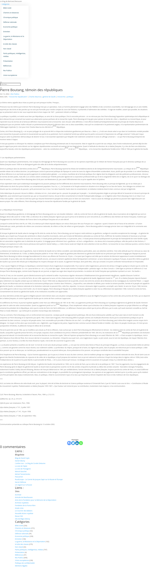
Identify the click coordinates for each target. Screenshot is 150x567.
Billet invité (7, 8)
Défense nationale (10, 22)
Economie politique (10, 27)
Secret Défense (20, 482)
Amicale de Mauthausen (24, 497)
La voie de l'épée (21, 466)
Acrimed (18, 495)
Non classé (7, 49)
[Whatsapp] (81, 443)
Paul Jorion (19, 477)
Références (7, 66)
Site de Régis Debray (22, 519)
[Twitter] (73, 443)
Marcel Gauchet (21, 471)
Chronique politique (10, 17)
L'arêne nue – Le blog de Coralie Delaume (30, 463)
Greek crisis (19, 508)
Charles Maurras (35, 97)
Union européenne (10, 75)
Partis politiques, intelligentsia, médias (14, 54)
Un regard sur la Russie (23, 485)
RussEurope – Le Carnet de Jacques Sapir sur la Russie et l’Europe (39, 479)
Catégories (5, 4)
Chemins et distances (11, 13)
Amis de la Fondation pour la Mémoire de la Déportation (35, 500)
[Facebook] (69, 443)
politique (70, 97)
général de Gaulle (49, 97)
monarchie (61, 97)
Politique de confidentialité (25, 563)
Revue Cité (19, 516)
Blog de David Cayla (22, 458)
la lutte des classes (10, 44)
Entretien (6, 31)
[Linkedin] (77, 443)
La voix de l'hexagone (23, 469)
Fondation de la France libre (25, 505)
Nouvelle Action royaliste (24, 513)
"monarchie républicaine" (18, 97)
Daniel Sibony (20, 461)
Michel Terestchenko (22, 474)
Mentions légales (21, 566)
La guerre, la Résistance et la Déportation (13, 37)
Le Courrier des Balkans (23, 511)
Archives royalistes (22, 503)
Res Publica (7, 70)
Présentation (8, 61)
